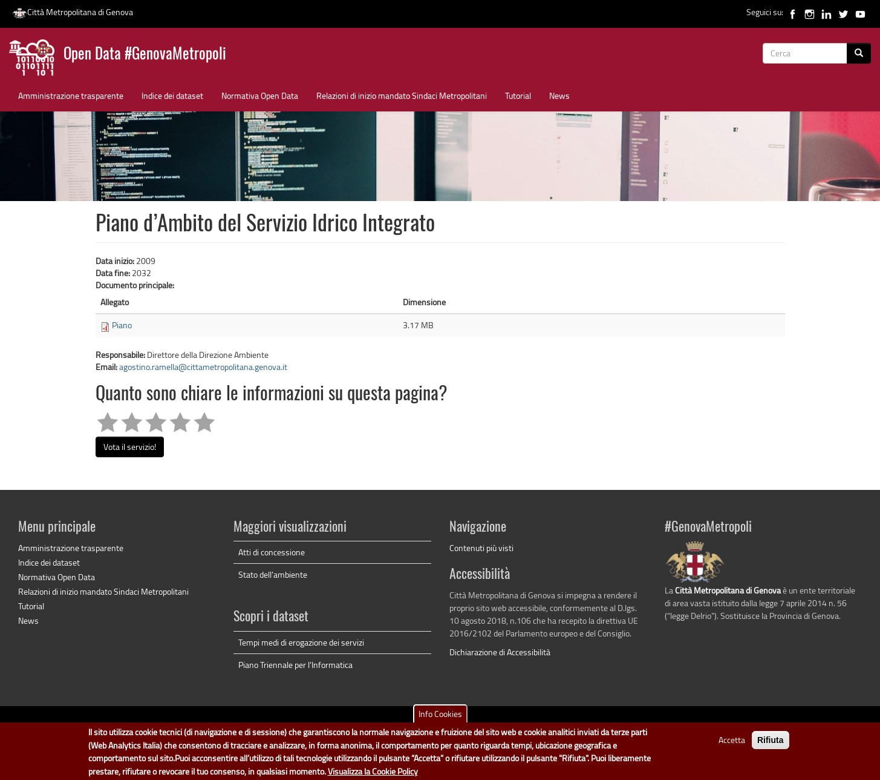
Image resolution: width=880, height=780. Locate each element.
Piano (122, 325)
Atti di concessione (271, 552)
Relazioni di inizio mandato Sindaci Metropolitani (401, 95)
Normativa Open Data (259, 95)
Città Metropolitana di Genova (72, 12)
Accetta (732, 744)
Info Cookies (440, 718)
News (559, 95)
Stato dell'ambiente (272, 574)
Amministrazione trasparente (70, 95)
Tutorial (518, 95)
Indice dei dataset (172, 95)
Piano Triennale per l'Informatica (295, 664)
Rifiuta (770, 744)
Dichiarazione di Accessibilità (499, 652)
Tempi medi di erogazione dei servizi (301, 642)
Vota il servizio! (129, 446)
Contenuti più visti (481, 548)
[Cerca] (859, 53)
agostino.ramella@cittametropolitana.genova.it (203, 366)
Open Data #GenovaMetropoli (145, 54)
